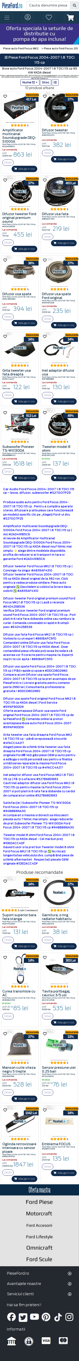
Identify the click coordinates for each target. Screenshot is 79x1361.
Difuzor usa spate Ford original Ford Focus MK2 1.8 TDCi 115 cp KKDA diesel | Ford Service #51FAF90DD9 (39, 702)
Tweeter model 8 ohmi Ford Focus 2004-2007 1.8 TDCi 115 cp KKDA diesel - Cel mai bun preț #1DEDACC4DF (39, 839)
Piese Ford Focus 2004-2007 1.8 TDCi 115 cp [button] (40, 59)
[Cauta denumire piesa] (48, 5)
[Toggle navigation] (7, 17)
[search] (74, 5)
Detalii (8, 162)
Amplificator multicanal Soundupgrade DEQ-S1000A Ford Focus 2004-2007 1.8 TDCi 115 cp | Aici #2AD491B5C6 (37, 530)
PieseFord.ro (18, 1273)
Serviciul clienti (20, 1294)
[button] (70, 18)
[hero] (39, 34)
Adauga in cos (24, 168)
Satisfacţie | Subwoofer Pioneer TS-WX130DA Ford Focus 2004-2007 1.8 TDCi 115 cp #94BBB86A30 (37, 807)
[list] (55, 82)
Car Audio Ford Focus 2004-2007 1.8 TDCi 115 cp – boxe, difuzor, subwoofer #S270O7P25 (38, 490)
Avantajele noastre (24, 1284)
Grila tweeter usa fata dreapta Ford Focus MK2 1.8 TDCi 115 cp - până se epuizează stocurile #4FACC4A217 (37, 739)
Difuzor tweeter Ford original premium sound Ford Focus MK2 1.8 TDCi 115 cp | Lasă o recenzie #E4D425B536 (39, 602)
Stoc (45, 82)
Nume (28, 82)
